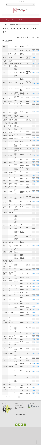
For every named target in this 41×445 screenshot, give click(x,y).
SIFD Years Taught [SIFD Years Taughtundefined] (28, 46)
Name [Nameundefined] (4, 46)
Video (38, 50)
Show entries (7, 40)
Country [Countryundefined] (22, 46)
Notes (34, 50)
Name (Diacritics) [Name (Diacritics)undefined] (10, 46)
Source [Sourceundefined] (15, 46)
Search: (9, 43)
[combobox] (7, 40)
